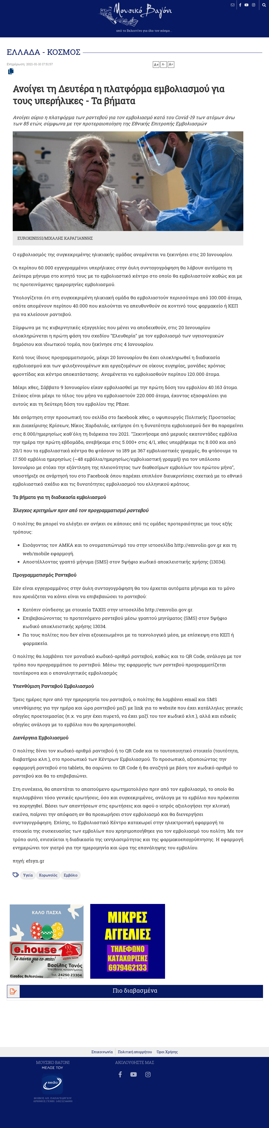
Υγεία (28, 875)
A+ (156, 64)
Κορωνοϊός (48, 875)
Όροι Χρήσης (167, 1051)
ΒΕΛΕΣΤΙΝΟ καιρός (30, 20)
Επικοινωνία (102, 1051)
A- (163, 64)
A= (171, 64)
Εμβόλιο (71, 875)
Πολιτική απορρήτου (135, 1051)
